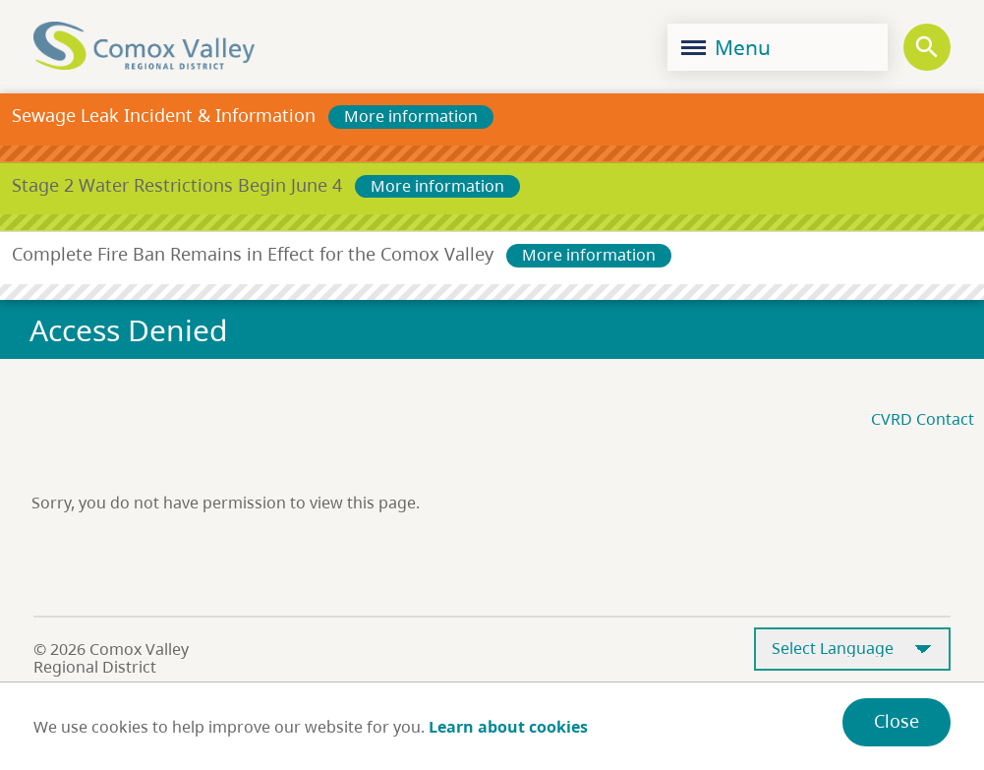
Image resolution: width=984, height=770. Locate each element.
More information (411, 116)
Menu (726, 47)
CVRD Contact (922, 419)
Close (896, 721)
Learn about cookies (508, 727)
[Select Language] (852, 649)
